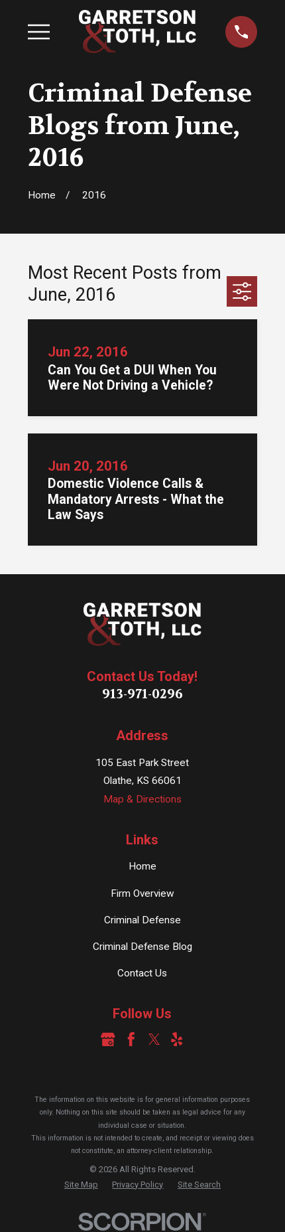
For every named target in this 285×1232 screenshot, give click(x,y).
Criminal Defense (142, 920)
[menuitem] (81, 1184)
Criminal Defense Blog (142, 947)
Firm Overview (142, 893)
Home (142, 866)
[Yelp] (177, 1039)
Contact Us (142, 973)
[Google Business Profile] (108, 1039)
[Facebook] (131, 1039)
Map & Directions (142, 799)
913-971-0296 (142, 694)
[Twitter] (154, 1039)
